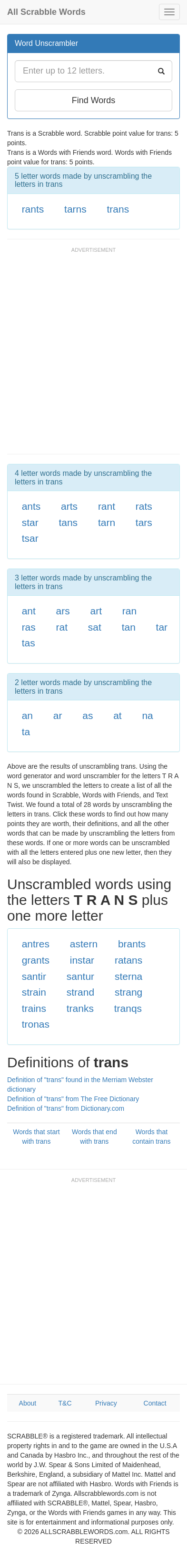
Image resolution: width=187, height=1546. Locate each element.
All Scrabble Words (46, 12)
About (28, 1403)
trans (118, 209)
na (147, 715)
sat (94, 627)
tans (68, 522)
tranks (80, 1008)
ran (129, 610)
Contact (155, 1403)
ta (26, 731)
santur (80, 976)
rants (33, 209)
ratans (128, 960)
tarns (75, 209)
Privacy (106, 1403)
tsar (30, 538)
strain (34, 992)
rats (144, 506)
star (30, 522)
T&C (65, 1403)
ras (29, 627)
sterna (128, 976)
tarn (106, 522)
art (96, 610)
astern (84, 943)
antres (35, 943)
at (117, 715)
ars (63, 610)
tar (162, 627)
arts (69, 506)
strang (128, 992)
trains (34, 1008)
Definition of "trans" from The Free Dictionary (73, 1099)
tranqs (128, 1008)
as (87, 715)
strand (80, 992)
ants (31, 506)
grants (35, 960)
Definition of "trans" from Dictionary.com (65, 1108)
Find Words (94, 100)
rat (62, 627)
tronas (35, 1024)
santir (34, 976)
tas (28, 642)
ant (29, 610)
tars (144, 522)
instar (82, 960)
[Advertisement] (93, 355)
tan (129, 627)
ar (57, 715)
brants (132, 943)
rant (106, 506)
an (27, 715)
